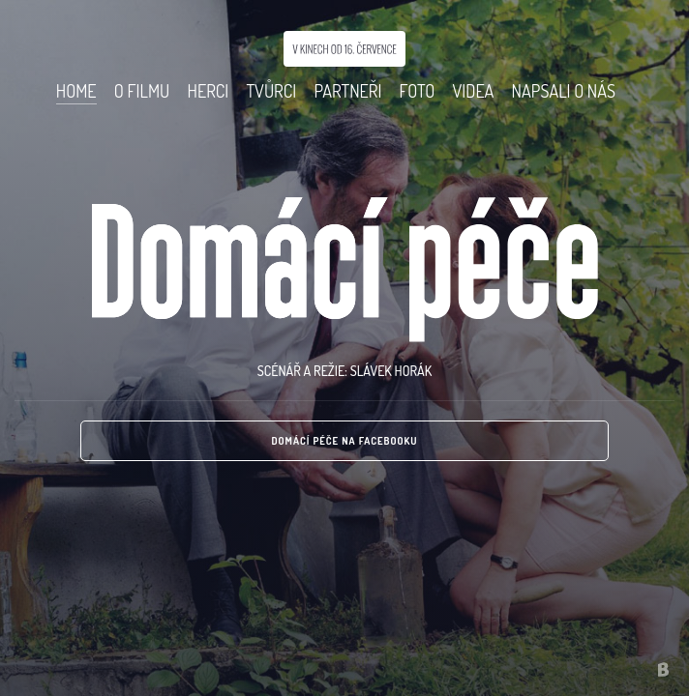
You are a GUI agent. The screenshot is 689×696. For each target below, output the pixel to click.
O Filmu (141, 90)
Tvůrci (271, 90)
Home (76, 90)
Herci (207, 90)
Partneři (347, 90)
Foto (417, 90)
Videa (473, 90)
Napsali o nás (563, 90)
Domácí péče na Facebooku (344, 440)
